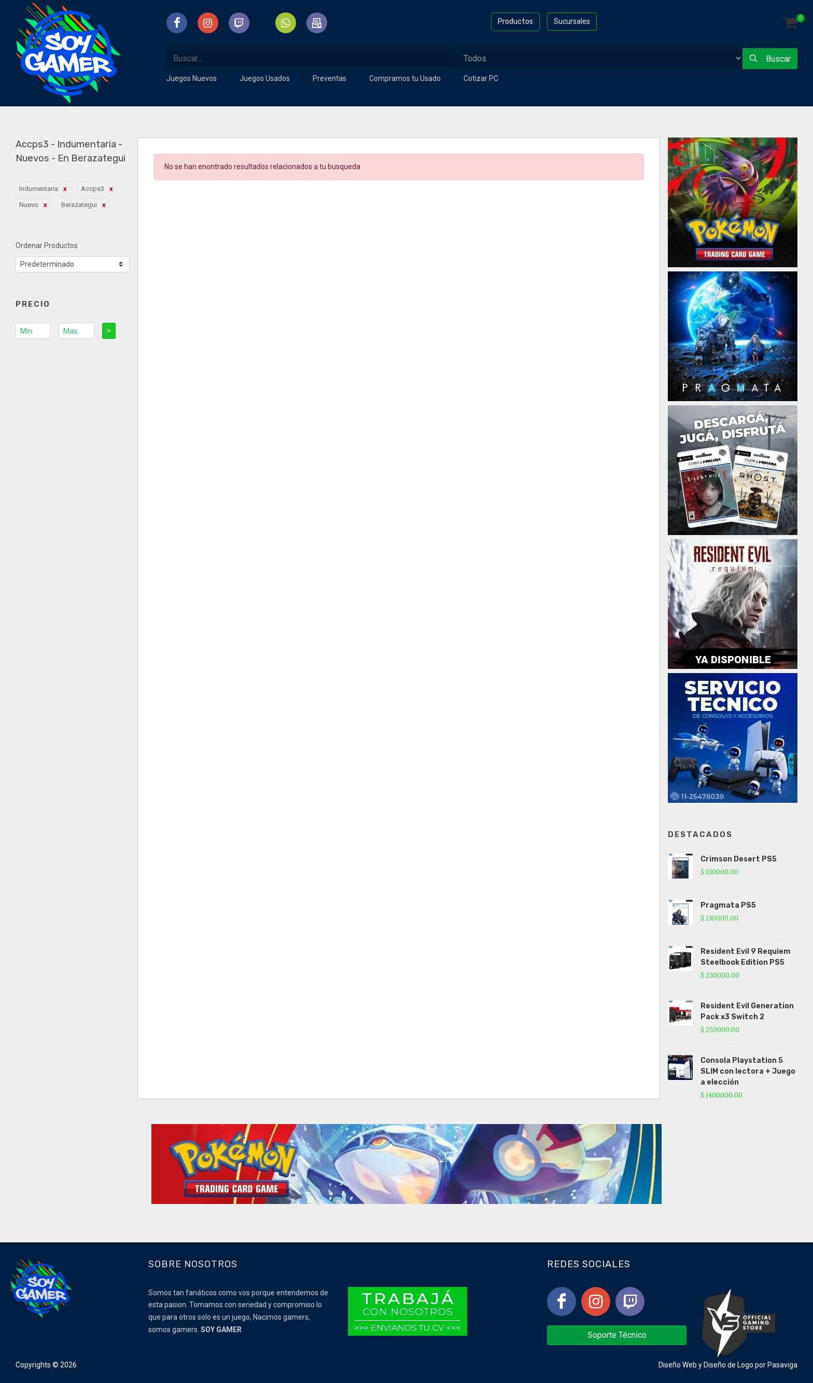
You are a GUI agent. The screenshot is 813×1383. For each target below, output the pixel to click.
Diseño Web (677, 1365)
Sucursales (572, 21)
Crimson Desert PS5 (738, 859)
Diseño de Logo (728, 1365)
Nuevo (28, 205)
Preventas (330, 78)
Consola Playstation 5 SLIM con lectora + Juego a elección (747, 1071)
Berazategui (79, 205)
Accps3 (92, 189)
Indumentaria (38, 189)
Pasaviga (782, 1365)
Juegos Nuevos (192, 78)
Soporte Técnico (617, 1335)
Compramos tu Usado (405, 78)
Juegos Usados (265, 78)
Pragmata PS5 (728, 905)
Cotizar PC (481, 78)
